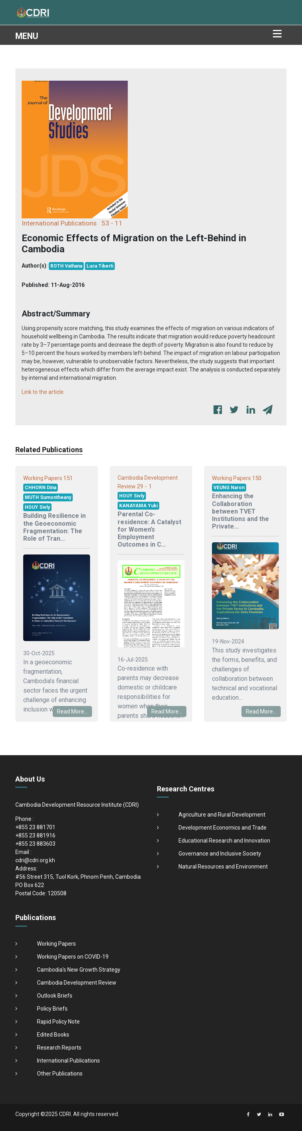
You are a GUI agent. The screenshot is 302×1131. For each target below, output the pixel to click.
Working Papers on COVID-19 (73, 957)
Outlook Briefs (54, 995)
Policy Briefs (52, 1008)
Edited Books (53, 1034)
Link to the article (43, 392)
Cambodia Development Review (76, 982)
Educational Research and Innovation (224, 840)
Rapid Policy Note (58, 1021)
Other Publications (60, 1073)
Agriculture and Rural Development (222, 814)
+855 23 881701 (35, 827)
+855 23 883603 (35, 844)
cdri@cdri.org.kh (35, 860)
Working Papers (56, 944)
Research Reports (59, 1047)
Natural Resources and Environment (223, 866)
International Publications (68, 1060)
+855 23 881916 (35, 835)
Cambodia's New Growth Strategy (78, 970)
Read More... (72, 711)
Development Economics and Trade (223, 827)
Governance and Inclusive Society (220, 853)
